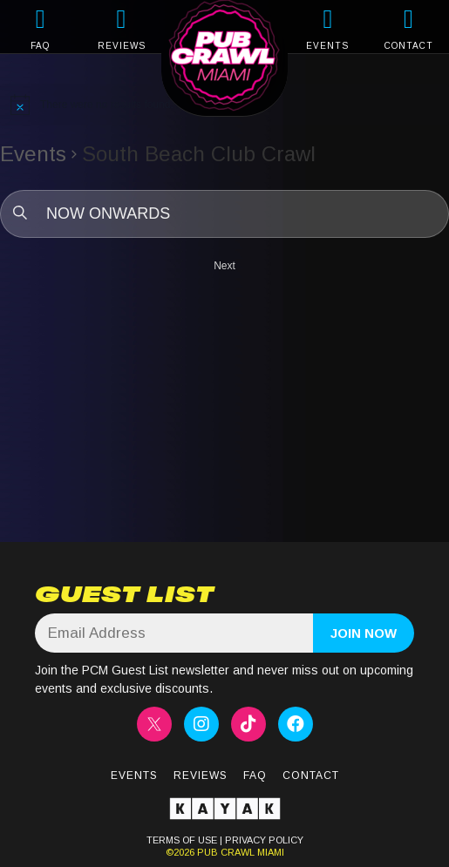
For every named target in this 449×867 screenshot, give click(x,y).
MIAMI (269, 852)
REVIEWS (122, 46)
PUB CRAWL (226, 852)
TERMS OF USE (181, 840)
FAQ (40, 46)
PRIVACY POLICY (264, 840)
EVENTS (327, 46)
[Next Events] (224, 266)
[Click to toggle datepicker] (224, 214)
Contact (310, 775)
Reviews (200, 775)
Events (33, 154)
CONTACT (408, 46)
